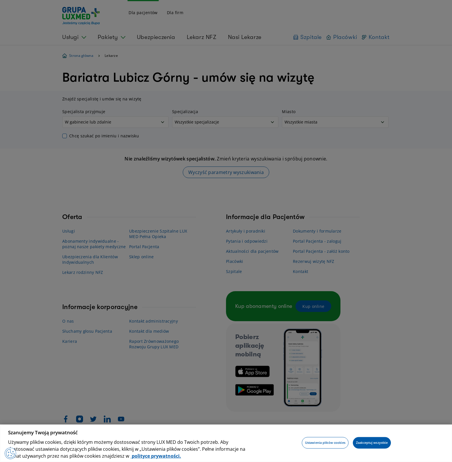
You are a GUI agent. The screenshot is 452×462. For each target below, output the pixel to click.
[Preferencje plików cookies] (10, 453)
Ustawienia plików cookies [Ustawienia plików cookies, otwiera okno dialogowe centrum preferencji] (325, 443)
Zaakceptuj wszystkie (372, 443)
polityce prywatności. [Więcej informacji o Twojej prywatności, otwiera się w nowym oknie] (156, 456)
